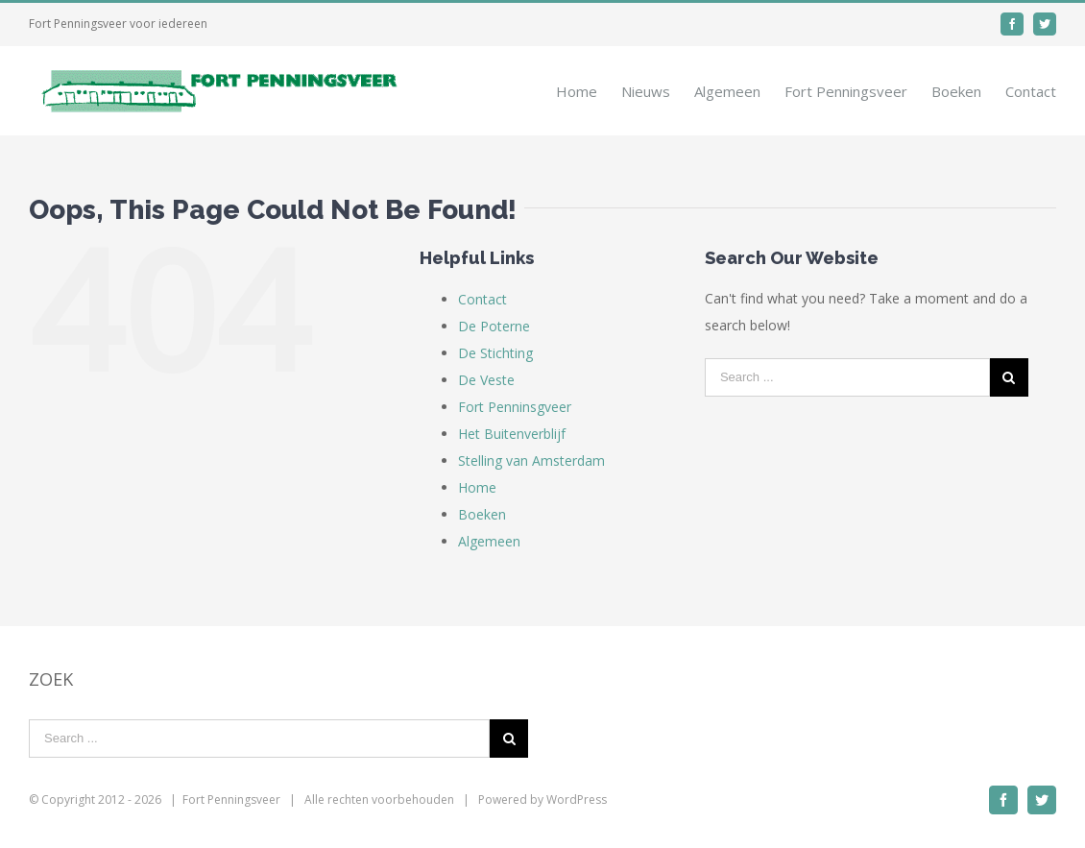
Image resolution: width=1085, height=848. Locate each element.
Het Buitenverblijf (512, 433)
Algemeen (489, 541)
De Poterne (494, 326)
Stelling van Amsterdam (531, 460)
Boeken (482, 514)
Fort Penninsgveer (514, 407)
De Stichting (495, 353)
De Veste (486, 380)
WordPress (576, 799)
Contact (482, 299)
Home (477, 487)
